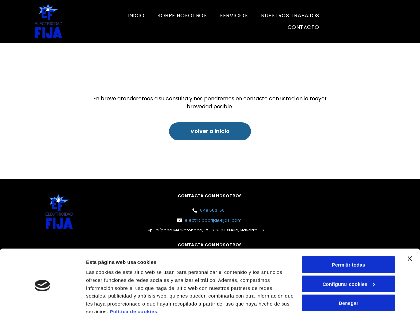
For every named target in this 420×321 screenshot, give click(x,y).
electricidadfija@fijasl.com (213, 220)
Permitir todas (348, 243)
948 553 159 (212, 210)
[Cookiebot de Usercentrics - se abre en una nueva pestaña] (42, 308)
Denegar (348, 281)
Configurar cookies (348, 262)
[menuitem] (136, 15)
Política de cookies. (134, 290)
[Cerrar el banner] (410, 236)
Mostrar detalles (105, 308)
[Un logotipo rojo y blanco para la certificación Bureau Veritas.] (354, 21)
